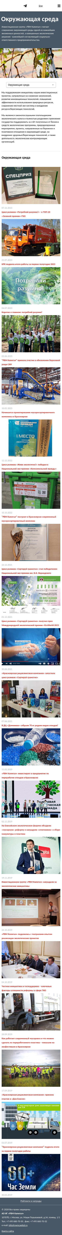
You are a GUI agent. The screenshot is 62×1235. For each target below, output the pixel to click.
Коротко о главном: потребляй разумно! (22, 312)
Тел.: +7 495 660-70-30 (13, 1221)
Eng (40, 5)
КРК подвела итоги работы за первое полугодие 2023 (28, 264)
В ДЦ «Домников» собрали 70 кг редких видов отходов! (30, 725)
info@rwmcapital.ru (18, 1225)
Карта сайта (8, 1231)
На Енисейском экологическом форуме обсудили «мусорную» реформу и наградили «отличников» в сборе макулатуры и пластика (31, 829)
